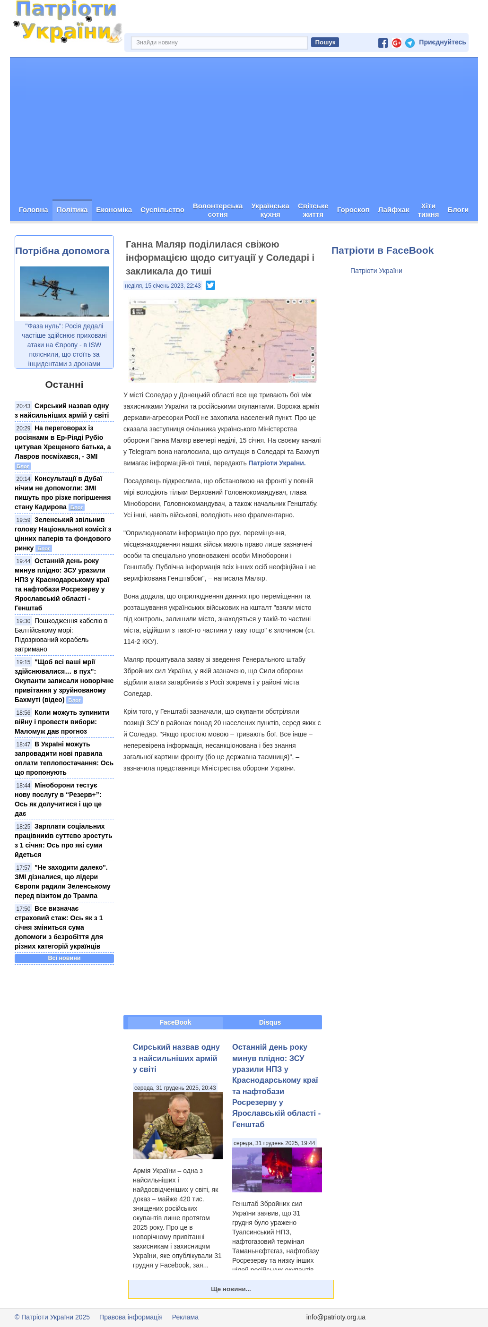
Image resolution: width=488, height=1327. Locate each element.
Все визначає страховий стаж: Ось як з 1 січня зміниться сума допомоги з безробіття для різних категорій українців (59, 927)
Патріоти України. (277, 463)
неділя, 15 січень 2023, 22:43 (163, 286)
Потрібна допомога (62, 250)
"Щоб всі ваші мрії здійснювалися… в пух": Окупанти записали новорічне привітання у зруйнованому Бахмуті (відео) (64, 680)
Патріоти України (376, 270)
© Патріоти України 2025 (52, 1317)
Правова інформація (131, 1317)
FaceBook (176, 1022)
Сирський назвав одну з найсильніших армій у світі (176, 1058)
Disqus (270, 1022)
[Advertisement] (244, 128)
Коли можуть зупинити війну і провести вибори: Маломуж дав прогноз (62, 722)
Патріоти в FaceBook (382, 250)
